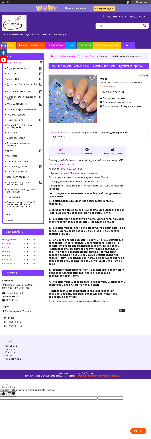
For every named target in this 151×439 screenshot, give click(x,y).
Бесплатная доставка (114, 98)
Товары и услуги (29, 45)
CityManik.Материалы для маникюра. (78, 173)
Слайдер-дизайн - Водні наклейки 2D (77, 56)
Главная (9, 45)
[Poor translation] (11, 393)
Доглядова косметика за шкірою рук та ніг (19, 183)
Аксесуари (12, 156)
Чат (138, 431)
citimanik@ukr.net (14, 293)
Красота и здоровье (17, 166)
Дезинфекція (13, 197)
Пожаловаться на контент (85, 376)
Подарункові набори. (17, 68)
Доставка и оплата (107, 45)
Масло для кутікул (16, 138)
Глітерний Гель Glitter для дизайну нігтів (19, 126)
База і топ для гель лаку (19, 91)
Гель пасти (12, 132)
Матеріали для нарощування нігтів (21, 98)
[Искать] (144, 26)
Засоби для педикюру (18, 177)
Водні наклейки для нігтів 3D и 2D (22, 85)
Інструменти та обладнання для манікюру (21, 190)
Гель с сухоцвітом (16, 114)
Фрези (10, 150)
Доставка (10, 349)
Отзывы (9, 220)
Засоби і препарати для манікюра (19, 144)
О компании (11, 346)
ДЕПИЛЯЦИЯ (13, 79)
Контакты (85, 45)
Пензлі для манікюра (17, 161)
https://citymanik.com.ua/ (61, 164)
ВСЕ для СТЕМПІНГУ (17, 104)
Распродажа (55, 45)
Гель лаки (11, 73)
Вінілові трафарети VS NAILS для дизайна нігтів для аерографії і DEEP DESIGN (21, 204)
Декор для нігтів (15, 120)
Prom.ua (89, 373)
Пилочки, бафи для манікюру (21, 109)
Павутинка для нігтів (17, 171)
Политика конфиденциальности (112, 376)
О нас (70, 45)
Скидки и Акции (13, 359)
